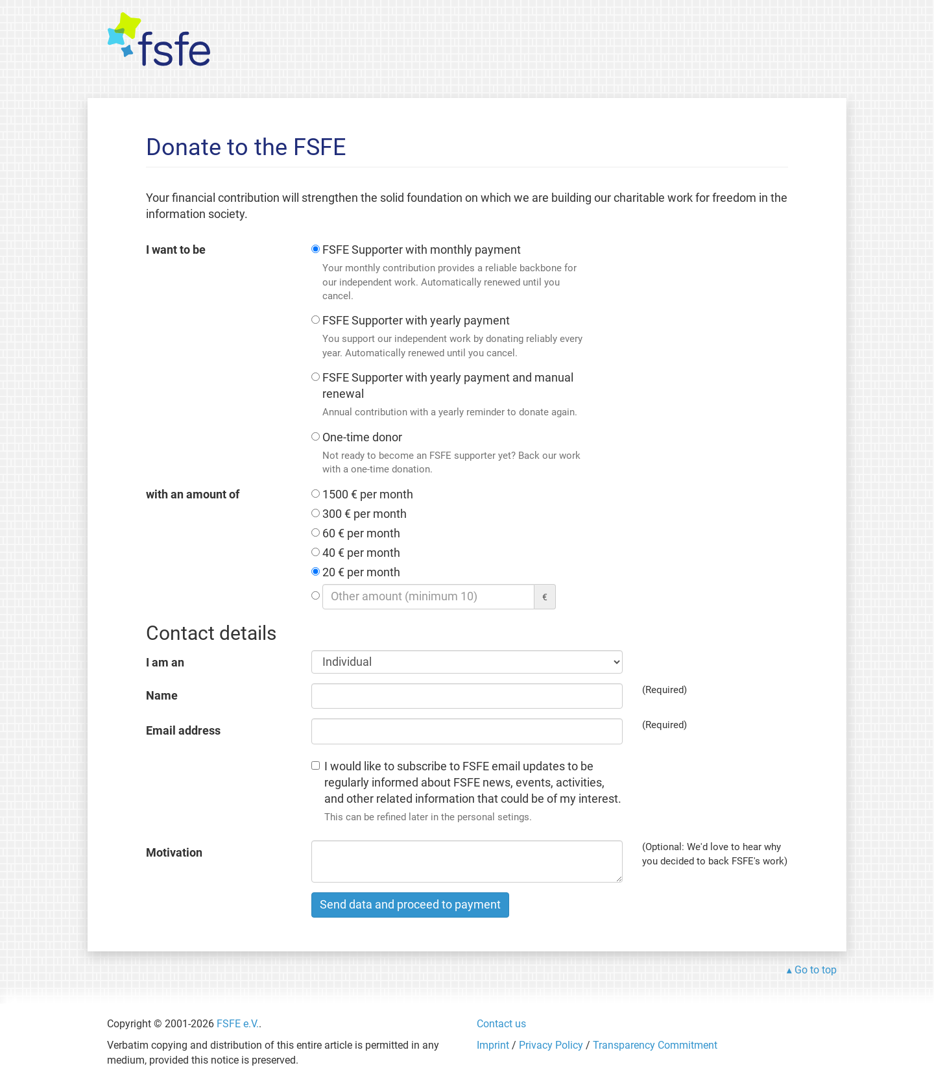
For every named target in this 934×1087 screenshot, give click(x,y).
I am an (165, 662)
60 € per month (361, 533)
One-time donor (454, 454)
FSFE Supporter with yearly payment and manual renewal (454, 395)
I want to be (176, 249)
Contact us (501, 1024)
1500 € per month (367, 494)
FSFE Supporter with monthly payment (454, 273)
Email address (183, 730)
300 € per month (364, 513)
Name (162, 695)
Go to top (816, 970)
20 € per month (361, 572)
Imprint (493, 1045)
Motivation (174, 852)
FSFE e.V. (238, 1024)
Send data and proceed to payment (410, 904)
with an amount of (192, 494)
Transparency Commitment (655, 1045)
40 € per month (361, 552)
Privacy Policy (551, 1045)
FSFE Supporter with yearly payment (454, 337)
